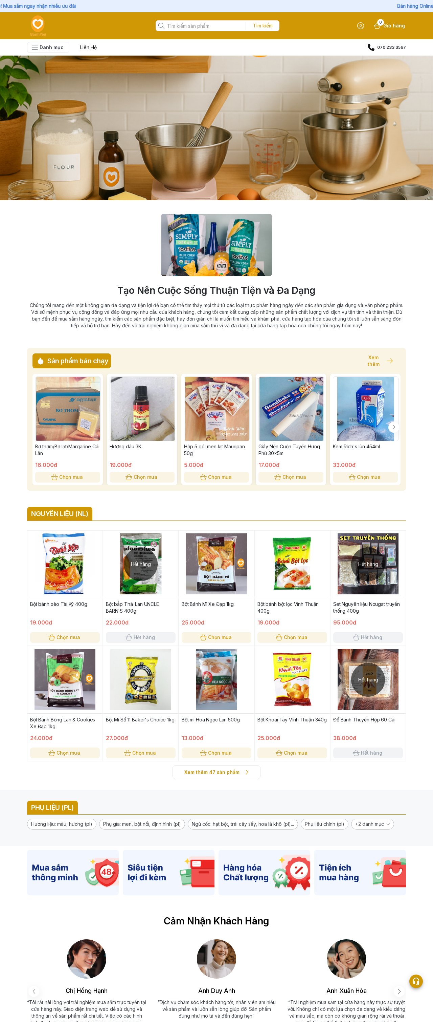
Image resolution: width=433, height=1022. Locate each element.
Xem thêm (377, 361)
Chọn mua (67, 477)
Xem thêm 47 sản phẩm (216, 772)
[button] (61, 824)
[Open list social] (416, 981)
